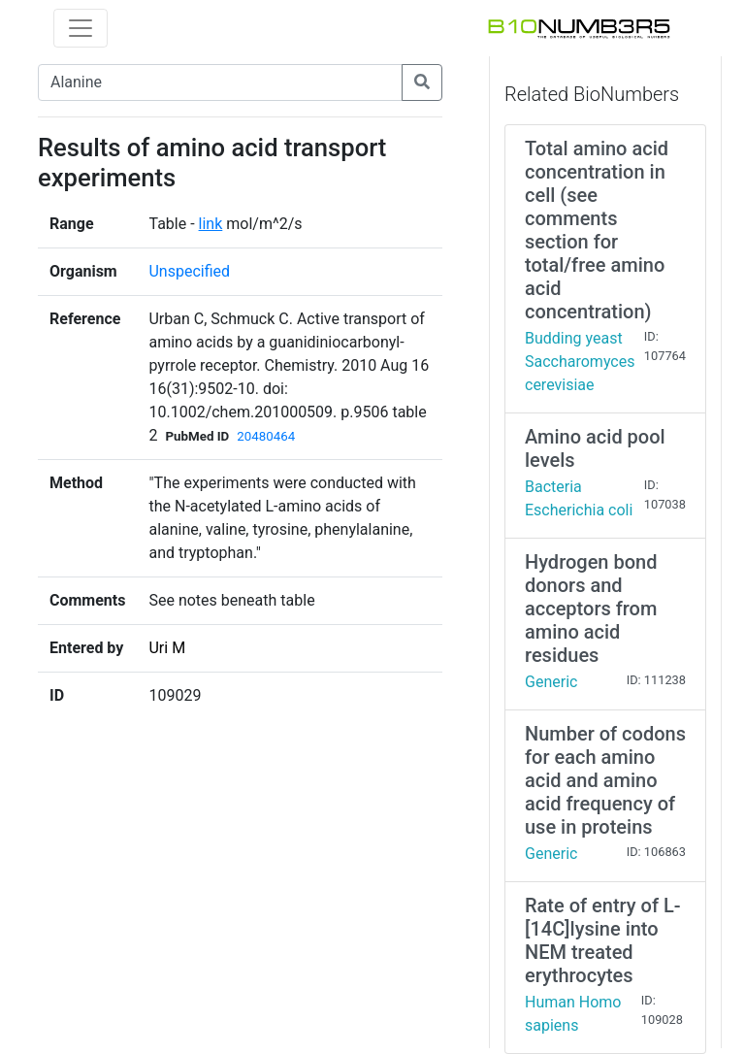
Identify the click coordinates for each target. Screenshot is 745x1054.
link (211, 223)
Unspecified (189, 271)
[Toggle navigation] (80, 28)
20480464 (266, 436)
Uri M (166, 648)
